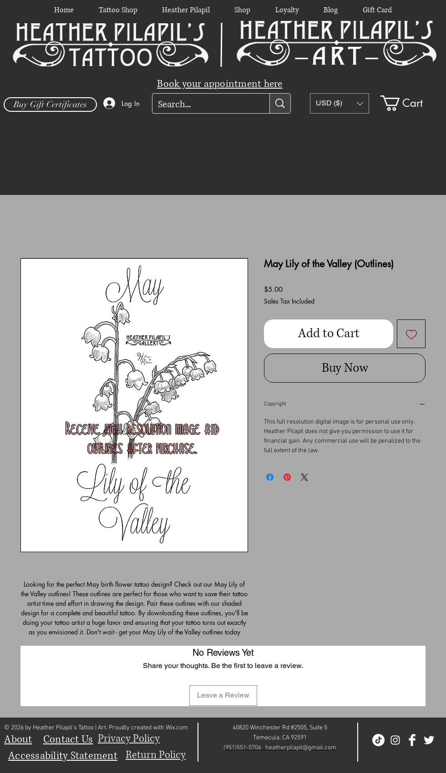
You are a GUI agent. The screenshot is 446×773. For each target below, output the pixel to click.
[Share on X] (304, 477)
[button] (339, 103)
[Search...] (204, 104)
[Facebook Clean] (412, 740)
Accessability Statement (62, 756)
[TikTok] (378, 740)
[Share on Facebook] (269, 477)
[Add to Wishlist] (411, 333)
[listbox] (339, 103)
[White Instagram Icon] (395, 740)
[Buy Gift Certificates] (50, 104)
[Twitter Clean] (429, 740)
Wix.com (177, 728)
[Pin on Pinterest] (287, 477)
